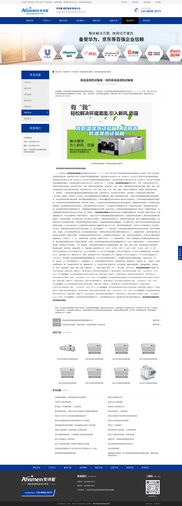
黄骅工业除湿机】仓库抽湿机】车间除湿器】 (71, 430)
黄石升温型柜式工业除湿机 (65, 439)
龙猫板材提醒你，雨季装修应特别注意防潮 (70, 397)
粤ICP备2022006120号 (101, 504)
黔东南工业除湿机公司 (116, 406)
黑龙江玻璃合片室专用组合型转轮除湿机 (122, 416)
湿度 (129, 216)
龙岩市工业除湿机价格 (63, 402)
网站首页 (29, 21)
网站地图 (147, 2)
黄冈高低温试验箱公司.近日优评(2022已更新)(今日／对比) (76, 448)
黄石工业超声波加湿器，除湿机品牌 (121, 434)
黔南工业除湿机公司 (115, 397)
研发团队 (135, 2)
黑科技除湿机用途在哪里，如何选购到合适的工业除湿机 (75, 425)
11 (124, 281)
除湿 (119, 238)
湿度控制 (119, 216)
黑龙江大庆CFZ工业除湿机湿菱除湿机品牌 (70, 416)
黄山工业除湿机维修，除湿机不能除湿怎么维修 (72, 444)
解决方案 (63, 21)
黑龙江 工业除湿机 (115, 425)
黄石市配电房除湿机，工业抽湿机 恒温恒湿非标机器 (74, 434)
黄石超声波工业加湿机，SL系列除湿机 (122, 430)
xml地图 (158, 2)
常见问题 (75, 72)
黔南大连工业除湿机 (115, 402)
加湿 (59, 209)
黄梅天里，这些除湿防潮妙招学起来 (121, 439)
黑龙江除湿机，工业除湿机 (118, 411)
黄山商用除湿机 (113, 448)
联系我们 (146, 21)
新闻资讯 (130, 21)
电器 (121, 186)
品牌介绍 (113, 21)
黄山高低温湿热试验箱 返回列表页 (120, 444)
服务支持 (96, 21)
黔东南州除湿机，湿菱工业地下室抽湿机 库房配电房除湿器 (76, 411)
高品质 (66, 212)
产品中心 (46, 21)
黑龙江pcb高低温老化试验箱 (118, 420)
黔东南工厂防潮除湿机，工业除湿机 (68, 406)
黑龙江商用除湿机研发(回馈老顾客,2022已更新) (72, 420)
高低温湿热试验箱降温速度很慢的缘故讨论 (77, 320)
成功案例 (80, 21)
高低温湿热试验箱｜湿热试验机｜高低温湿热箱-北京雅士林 (83, 325)
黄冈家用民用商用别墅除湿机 (65, 453)
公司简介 (124, 2)
